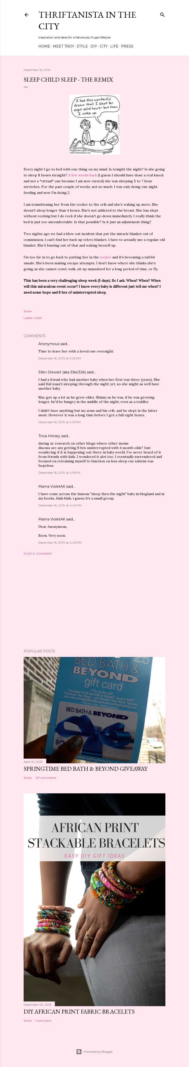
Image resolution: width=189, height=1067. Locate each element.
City (104, 46)
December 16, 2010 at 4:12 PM (59, 422)
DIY (94, 46)
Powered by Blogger (94, 1052)
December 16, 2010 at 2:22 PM (59, 358)
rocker (105, 257)
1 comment (43, 1020)
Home (44, 46)
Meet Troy (63, 46)
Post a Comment (38, 553)
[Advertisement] (94, 602)
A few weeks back (82, 175)
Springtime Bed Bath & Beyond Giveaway (85, 768)
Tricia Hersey (49, 436)
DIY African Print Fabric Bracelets (79, 1011)
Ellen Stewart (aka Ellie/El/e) (62, 372)
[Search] (162, 13)
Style (82, 46)
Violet (38, 318)
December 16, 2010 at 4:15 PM (59, 472)
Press (127, 46)
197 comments (45, 778)
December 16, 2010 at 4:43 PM (59, 542)
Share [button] (28, 311)
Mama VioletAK (51, 486)
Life (114, 46)
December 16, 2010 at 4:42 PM (59, 505)
